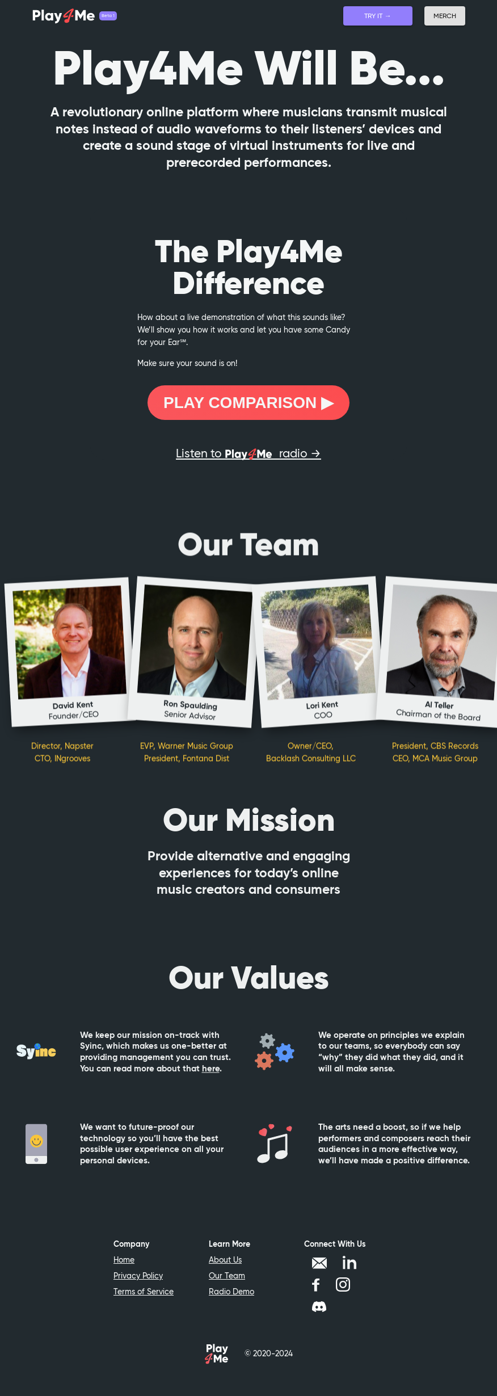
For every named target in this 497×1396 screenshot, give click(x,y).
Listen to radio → (248, 453)
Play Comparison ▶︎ (248, 402)
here (211, 1076)
